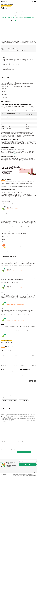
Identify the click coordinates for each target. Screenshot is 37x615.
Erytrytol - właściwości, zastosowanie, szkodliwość (15, 304)
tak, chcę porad (27, 464)
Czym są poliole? (4, 17)
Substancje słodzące (11, 4)
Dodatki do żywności (4, 4)
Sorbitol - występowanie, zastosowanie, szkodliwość (15, 320)
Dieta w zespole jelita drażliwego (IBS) (13, 208)
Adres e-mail (3, 441)
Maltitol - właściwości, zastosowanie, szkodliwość (15, 287)
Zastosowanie (20, 17)
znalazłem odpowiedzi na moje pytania (10, 400)
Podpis (20, 441)
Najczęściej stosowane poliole (29, 17)
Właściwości (10, 17)
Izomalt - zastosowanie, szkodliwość (13, 336)
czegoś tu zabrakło (23, 400)
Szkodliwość (15, 17)
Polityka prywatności (4, 474)
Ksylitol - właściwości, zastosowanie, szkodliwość (15, 270)
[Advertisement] (9, 31)
